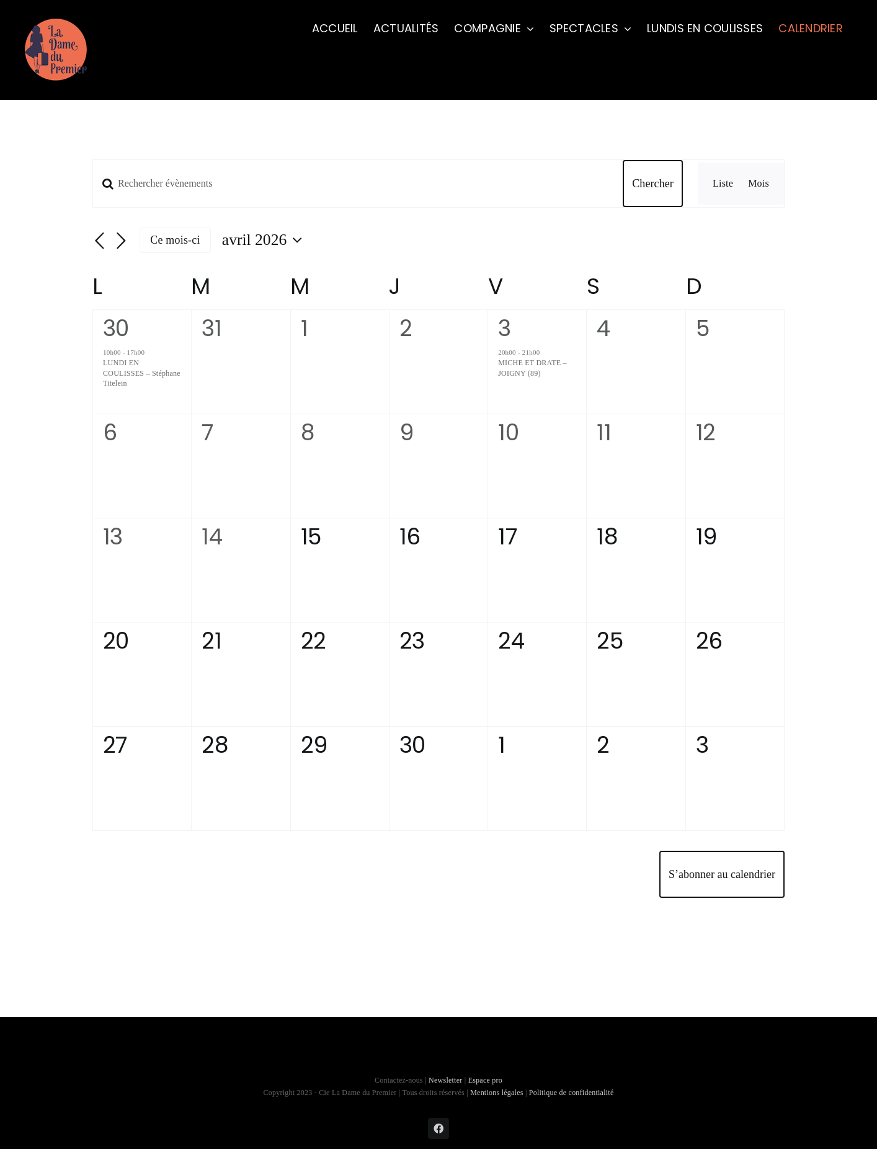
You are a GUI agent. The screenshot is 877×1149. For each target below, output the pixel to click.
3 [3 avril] (504, 328)
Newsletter (447, 1080)
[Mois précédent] (99, 241)
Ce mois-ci (175, 240)
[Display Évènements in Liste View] (723, 183)
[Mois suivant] (121, 241)
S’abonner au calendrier (722, 874)
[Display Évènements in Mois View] (758, 183)
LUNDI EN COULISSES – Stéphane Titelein (141, 373)
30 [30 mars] (116, 328)
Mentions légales (496, 1092)
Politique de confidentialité (571, 1092)
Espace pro (485, 1080)
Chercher (653, 183)
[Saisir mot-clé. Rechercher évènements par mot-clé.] (350, 184)
